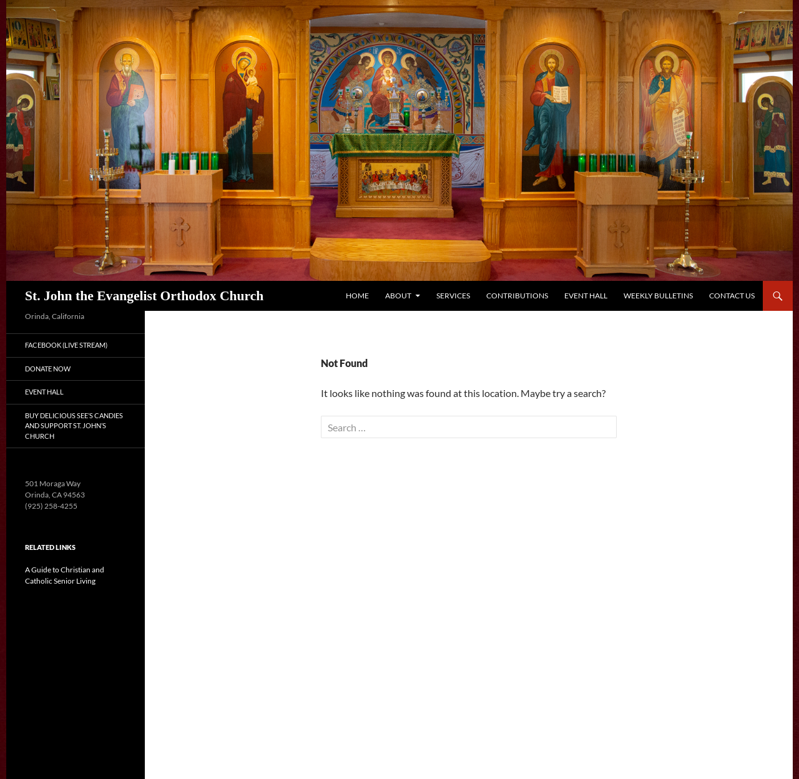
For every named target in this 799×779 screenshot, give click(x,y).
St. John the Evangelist (144, 295)
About (398, 295)
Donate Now (48, 369)
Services (453, 295)
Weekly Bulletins (658, 295)
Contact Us (732, 295)
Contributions (517, 295)
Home (357, 295)
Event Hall (585, 295)
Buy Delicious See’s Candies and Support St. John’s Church (74, 425)
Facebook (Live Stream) (66, 345)
